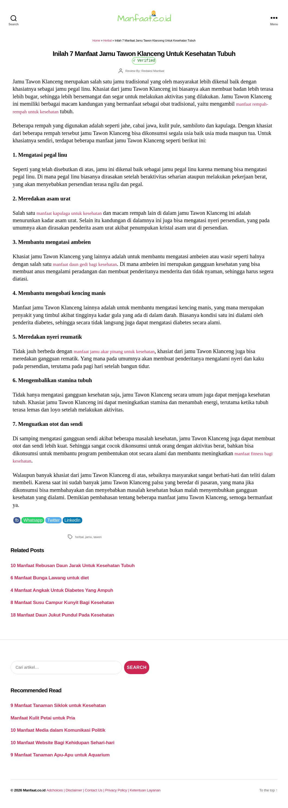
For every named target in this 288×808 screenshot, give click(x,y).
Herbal (107, 43)
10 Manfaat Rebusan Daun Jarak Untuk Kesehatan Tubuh (73, 568)
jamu (88, 540)
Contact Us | (95, 793)
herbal (79, 540)
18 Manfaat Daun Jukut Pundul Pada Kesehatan (62, 618)
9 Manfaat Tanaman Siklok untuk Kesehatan (58, 708)
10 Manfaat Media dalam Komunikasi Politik (58, 733)
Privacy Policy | (117, 793)
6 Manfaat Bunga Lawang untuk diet (50, 581)
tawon (97, 540)
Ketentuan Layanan (145, 793)
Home (96, 43)
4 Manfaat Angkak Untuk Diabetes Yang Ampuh (62, 593)
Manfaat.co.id (34, 793)
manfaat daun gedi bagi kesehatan (90, 267)
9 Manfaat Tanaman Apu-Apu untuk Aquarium (60, 758)
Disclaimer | (75, 793)
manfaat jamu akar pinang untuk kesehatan (121, 354)
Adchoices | (55, 793)
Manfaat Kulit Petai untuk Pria (43, 721)
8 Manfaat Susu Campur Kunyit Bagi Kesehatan (62, 605)
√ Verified (144, 63)
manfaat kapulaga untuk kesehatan (75, 216)
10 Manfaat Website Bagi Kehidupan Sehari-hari (63, 746)
